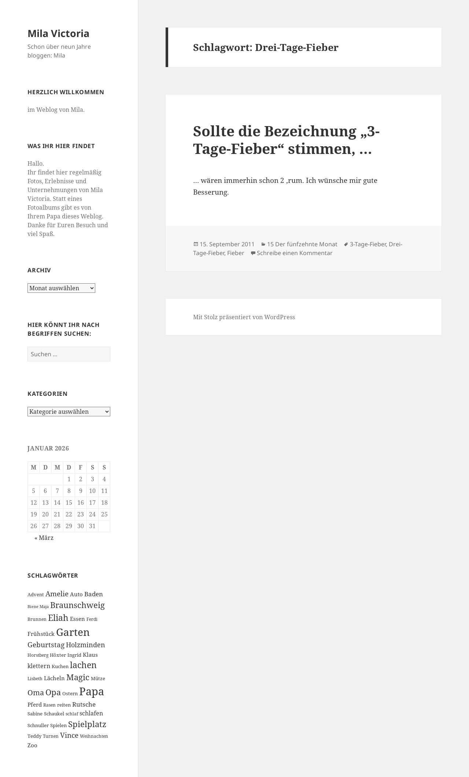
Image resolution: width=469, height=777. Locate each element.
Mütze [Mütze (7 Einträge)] (98, 678)
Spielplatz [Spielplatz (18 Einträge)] (87, 724)
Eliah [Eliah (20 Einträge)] (58, 617)
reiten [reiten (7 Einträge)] (64, 704)
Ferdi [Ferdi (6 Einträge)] (91, 619)
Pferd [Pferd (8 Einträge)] (34, 704)
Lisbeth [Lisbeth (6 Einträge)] (35, 678)
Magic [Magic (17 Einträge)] (77, 677)
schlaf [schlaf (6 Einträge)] (72, 714)
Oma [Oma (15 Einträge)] (35, 692)
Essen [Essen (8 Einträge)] (77, 618)
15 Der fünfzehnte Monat (302, 244)
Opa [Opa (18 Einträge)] (53, 692)
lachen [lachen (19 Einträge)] (83, 665)
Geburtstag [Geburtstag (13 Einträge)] (45, 644)
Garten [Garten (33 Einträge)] (73, 632)
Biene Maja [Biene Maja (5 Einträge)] (38, 606)
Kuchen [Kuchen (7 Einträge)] (60, 666)
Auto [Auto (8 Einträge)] (76, 594)
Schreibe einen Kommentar (295, 253)
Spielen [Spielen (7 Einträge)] (58, 725)
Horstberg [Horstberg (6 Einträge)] (37, 655)
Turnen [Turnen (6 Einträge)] (51, 736)
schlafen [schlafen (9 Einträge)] (91, 713)
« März (43, 538)
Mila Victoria (58, 33)
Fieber (235, 253)
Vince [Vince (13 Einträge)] (69, 735)
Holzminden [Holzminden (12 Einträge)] (85, 644)
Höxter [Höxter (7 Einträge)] (58, 655)
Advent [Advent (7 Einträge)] (35, 594)
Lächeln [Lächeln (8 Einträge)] (54, 678)
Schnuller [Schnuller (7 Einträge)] (38, 725)
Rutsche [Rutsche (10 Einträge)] (84, 704)
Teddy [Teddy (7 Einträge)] (34, 736)
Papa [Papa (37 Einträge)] (91, 691)
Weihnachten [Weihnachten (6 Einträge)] (94, 736)
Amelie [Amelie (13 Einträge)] (57, 594)
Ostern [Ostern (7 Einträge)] (70, 693)
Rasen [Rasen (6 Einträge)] (49, 705)
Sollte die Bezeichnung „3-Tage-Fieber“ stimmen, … (286, 139)
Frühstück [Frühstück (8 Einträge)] (41, 633)
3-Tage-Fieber (368, 244)
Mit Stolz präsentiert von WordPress (244, 317)
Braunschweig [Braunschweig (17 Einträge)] (77, 605)
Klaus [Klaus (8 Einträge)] (90, 654)
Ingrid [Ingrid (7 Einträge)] (74, 655)
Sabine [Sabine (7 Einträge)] (35, 713)
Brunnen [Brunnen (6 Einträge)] (37, 619)
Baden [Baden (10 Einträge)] (93, 594)
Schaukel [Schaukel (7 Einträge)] (54, 713)
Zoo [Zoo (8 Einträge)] (32, 745)
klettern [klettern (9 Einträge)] (38, 666)
